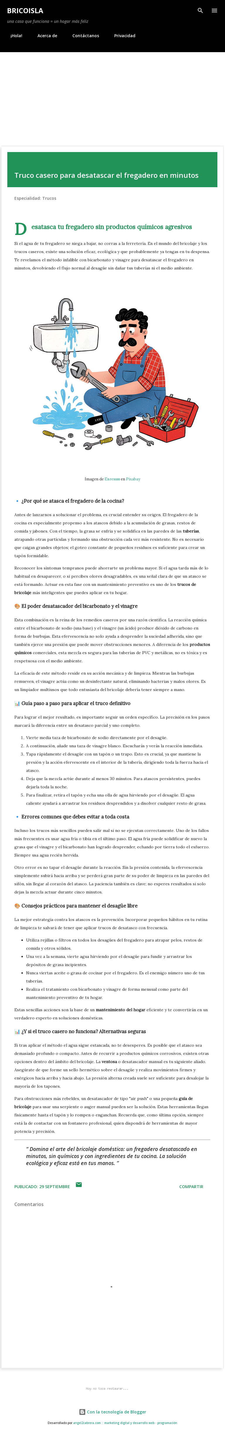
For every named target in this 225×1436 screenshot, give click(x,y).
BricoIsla (25, 10)
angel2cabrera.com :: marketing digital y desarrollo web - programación (125, 1423)
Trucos (49, 198)
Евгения (112, 479)
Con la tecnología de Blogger (112, 1412)
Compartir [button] (191, 1186)
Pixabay (133, 479)
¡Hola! (13, 35)
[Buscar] (200, 10)
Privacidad (121, 35)
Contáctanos (82, 35)
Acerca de (44, 35)
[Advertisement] (112, 96)
